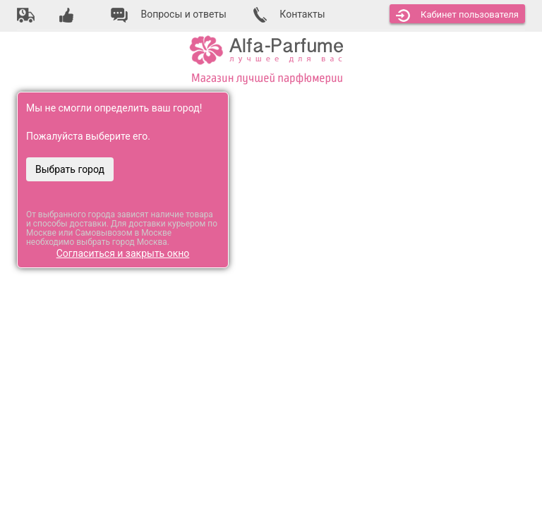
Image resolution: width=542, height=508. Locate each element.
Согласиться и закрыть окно (123, 253)
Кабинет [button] (457, 15)
